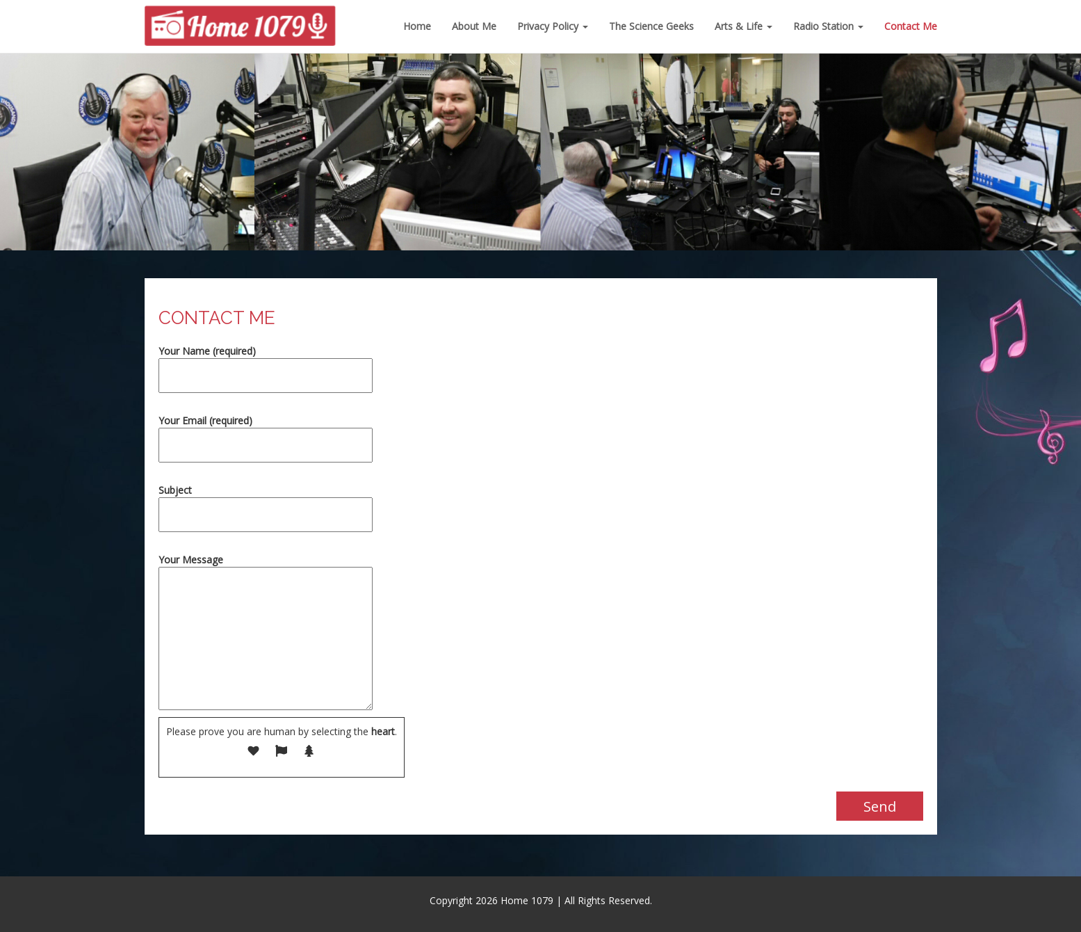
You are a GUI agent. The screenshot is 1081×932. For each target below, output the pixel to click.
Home (417, 26)
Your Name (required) (266, 363)
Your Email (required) (266, 433)
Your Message (266, 633)
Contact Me (910, 26)
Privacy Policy (552, 26)
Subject (266, 502)
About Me (474, 26)
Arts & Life (743, 26)
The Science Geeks (651, 26)
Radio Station (828, 26)
